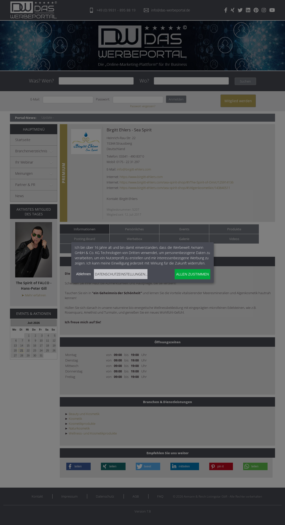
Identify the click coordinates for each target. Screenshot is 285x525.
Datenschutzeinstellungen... (121, 273)
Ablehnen (83, 274)
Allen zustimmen (192, 274)
